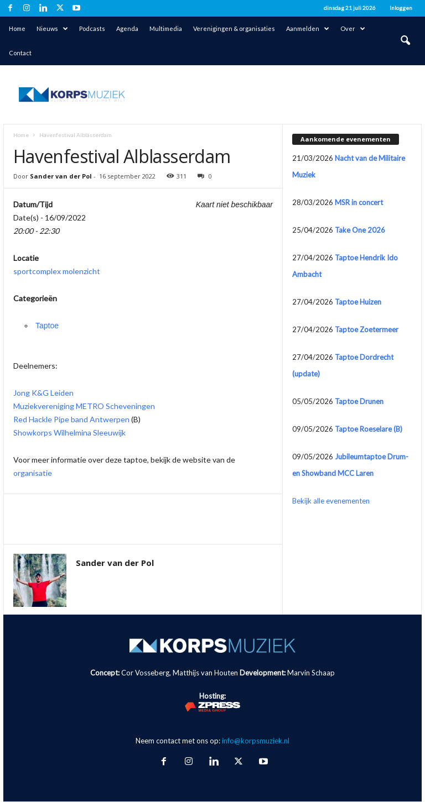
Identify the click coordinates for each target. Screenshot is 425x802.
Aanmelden (307, 29)
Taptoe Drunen (359, 401)
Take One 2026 (360, 230)
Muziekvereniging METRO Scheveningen (84, 406)
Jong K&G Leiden (43, 392)
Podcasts (92, 28)
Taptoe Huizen (358, 301)
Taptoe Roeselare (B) (368, 428)
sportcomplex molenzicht (56, 271)
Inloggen (401, 7)
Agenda (127, 28)
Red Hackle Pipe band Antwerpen (71, 419)
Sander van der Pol (61, 176)
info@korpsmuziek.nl (255, 740)
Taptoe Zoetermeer (366, 329)
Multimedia (165, 28)
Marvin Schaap (311, 672)
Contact (20, 52)
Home (17, 28)
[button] (405, 41)
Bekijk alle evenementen (331, 500)
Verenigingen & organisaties (234, 28)
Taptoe (47, 325)
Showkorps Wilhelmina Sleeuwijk (69, 432)
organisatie (32, 473)
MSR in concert (359, 202)
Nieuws (52, 29)
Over (352, 29)
